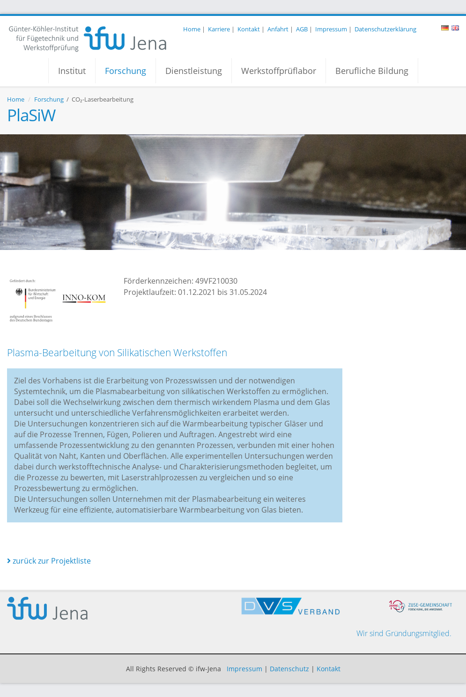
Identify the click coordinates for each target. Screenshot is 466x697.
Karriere (219, 29)
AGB (302, 29)
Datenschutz (289, 668)
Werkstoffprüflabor (278, 70)
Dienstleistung (193, 70)
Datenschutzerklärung (385, 29)
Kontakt (248, 29)
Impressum (331, 29)
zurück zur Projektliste (49, 561)
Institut (72, 70)
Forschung (125, 70)
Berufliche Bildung (371, 70)
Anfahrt (277, 29)
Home (191, 29)
